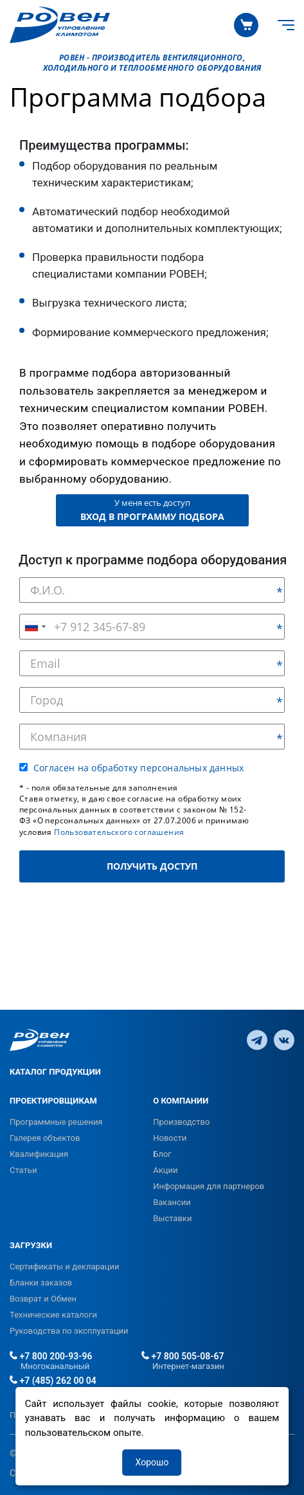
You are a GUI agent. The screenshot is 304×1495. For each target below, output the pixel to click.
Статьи (23, 1170)
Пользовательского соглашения (119, 832)
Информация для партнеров (208, 1186)
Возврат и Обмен (43, 1298)
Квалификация (39, 1154)
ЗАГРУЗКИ (31, 1245)
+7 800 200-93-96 (51, 1356)
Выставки (172, 1218)
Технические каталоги (53, 1315)
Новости (169, 1138)
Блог (162, 1154)
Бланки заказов (41, 1282)
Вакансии (172, 1202)
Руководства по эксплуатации (69, 1331)
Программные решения (56, 1122)
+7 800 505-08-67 (182, 1356)
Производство (181, 1122)
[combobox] (34, 626)
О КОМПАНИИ (180, 1101)
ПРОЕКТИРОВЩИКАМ (53, 1101)
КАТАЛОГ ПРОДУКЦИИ (55, 1072)
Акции (165, 1170)
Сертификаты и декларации (65, 1266)
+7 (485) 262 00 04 (53, 1380)
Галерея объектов (45, 1138)
